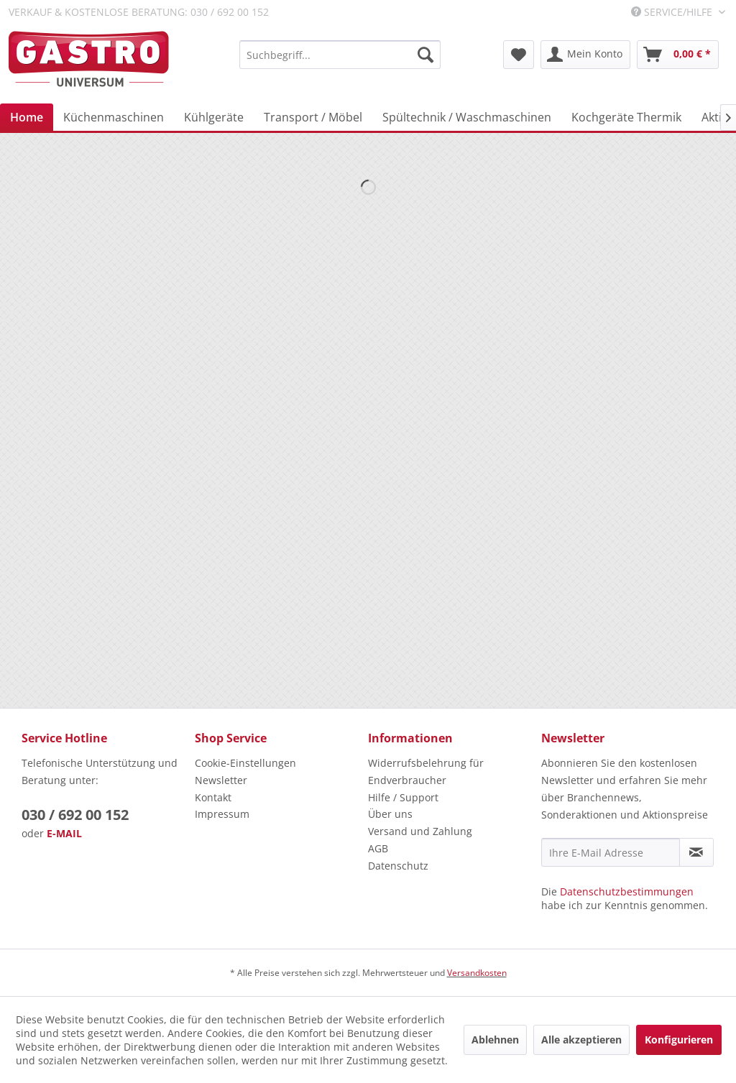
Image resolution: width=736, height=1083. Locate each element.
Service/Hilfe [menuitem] (673, 12)
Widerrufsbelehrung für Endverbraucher (426, 771)
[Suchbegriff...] (340, 54)
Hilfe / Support (403, 797)
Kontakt (213, 797)
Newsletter (221, 780)
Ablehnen (495, 1039)
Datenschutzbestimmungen (627, 891)
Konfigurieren (679, 1039)
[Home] (26, 117)
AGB (378, 848)
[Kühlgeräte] (214, 117)
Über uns (390, 814)
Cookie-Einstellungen (245, 763)
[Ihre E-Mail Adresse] (610, 852)
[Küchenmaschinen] (113, 117)
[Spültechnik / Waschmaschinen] (466, 117)
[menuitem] (340, 54)
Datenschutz (398, 865)
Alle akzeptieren (581, 1039)
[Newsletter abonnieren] (696, 852)
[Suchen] (425, 54)
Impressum (222, 814)
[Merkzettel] (518, 54)
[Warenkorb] (678, 54)
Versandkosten (477, 973)
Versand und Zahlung (420, 831)
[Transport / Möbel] (313, 117)
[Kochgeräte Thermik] (626, 117)
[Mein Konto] (585, 54)
